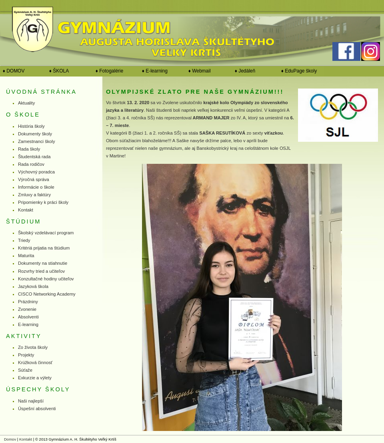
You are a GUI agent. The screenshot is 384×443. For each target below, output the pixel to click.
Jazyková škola (33, 286)
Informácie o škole (36, 187)
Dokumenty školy (35, 133)
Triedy (24, 240)
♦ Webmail (198, 71)
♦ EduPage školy (297, 71)
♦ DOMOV (12, 71)
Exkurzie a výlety (35, 377)
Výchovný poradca (36, 171)
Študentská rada (34, 156)
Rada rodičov (31, 164)
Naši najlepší (31, 401)
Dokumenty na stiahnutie (42, 263)
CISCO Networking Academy (47, 294)
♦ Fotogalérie (108, 71)
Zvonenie (27, 309)
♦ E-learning (153, 71)
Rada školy (29, 149)
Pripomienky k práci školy (43, 202)
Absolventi (28, 316)
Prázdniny (28, 301)
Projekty (26, 354)
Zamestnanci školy (36, 141)
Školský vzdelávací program (46, 232)
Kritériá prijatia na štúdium (44, 248)
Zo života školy (33, 347)
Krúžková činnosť (35, 362)
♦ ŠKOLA (57, 71)
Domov (10, 439)
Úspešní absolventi (37, 408)
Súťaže (25, 370)
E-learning (28, 324)
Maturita (26, 255)
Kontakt (25, 209)
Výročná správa (33, 179)
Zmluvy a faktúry (34, 194)
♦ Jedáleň (243, 71)
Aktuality (26, 103)
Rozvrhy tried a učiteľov (41, 271)
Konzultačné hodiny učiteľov (46, 278)
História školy (31, 126)
